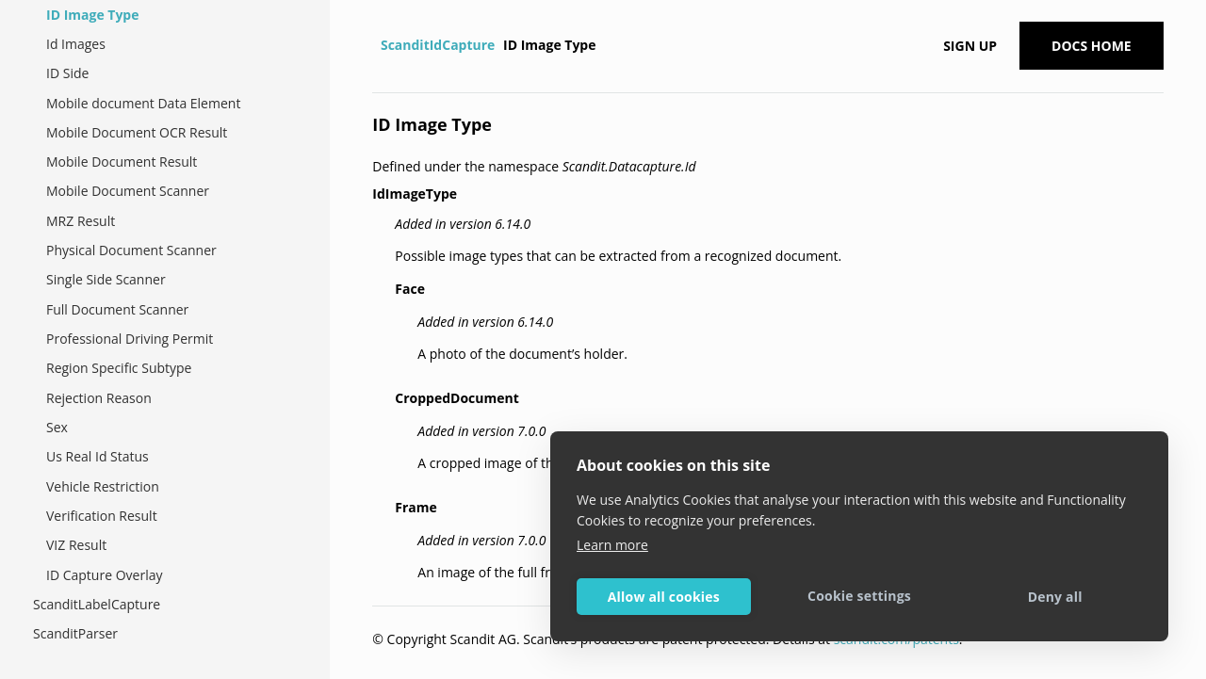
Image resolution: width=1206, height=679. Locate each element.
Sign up (970, 46)
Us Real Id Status (97, 456)
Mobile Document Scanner (127, 191)
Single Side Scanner (106, 279)
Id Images (76, 44)
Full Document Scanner (117, 309)
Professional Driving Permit (129, 339)
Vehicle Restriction (102, 486)
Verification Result (101, 516)
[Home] (374, 45)
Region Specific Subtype (118, 368)
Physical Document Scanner (131, 250)
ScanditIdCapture (438, 45)
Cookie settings (859, 596)
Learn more (612, 545)
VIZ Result (76, 545)
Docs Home (1091, 46)
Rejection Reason (99, 398)
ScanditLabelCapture (96, 604)
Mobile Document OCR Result (136, 132)
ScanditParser (75, 633)
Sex (57, 427)
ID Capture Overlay (104, 575)
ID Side (67, 73)
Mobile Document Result (121, 161)
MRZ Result (80, 221)
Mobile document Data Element (143, 103)
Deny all (1055, 597)
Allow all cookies (664, 597)
